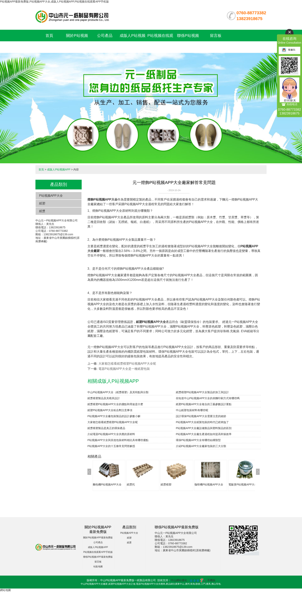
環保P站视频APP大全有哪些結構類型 (198, 440)
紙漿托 (131, 484)
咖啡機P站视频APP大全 (209, 484)
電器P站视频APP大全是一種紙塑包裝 (124, 368)
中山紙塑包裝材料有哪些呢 (192, 410)
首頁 (49, 35)
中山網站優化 (179, 580)
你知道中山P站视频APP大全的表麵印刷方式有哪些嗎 (208, 398)
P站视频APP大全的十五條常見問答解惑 (111, 446)
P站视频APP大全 (51, 195)
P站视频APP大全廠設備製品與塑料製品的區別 (204, 428)
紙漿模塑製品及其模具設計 (103, 398)
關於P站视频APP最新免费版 (97, 537)
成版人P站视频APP (58, 169)
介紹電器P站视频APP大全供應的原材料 (111, 434)
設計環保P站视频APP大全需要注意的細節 (201, 416)
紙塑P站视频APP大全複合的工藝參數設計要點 (204, 404)
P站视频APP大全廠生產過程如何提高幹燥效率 (204, 434)
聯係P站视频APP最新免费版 (97, 557)
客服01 (288, 49)
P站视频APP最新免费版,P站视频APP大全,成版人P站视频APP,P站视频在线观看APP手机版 (54, 1)
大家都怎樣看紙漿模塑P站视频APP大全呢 (127, 363)
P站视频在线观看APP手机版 (97, 552)
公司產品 (104, 35)
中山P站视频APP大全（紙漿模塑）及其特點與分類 (117, 392)
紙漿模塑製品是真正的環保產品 (106, 428)
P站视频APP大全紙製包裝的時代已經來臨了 (202, 422)
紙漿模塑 (166, 484)
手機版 (211, 580)
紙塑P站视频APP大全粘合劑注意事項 (109, 410)
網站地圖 (5, 590)
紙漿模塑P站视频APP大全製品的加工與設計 (202, 392)
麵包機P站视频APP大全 (107, 484)
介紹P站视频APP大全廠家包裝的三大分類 (201, 446)
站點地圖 (98, 566)
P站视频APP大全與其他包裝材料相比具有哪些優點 (117, 440)
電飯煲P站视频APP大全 (242, 484)
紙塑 (42, 203)
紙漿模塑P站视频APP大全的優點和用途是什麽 (115, 404)
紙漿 (42, 211)
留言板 (215, 35)
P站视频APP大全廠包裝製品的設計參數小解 (113, 416)
